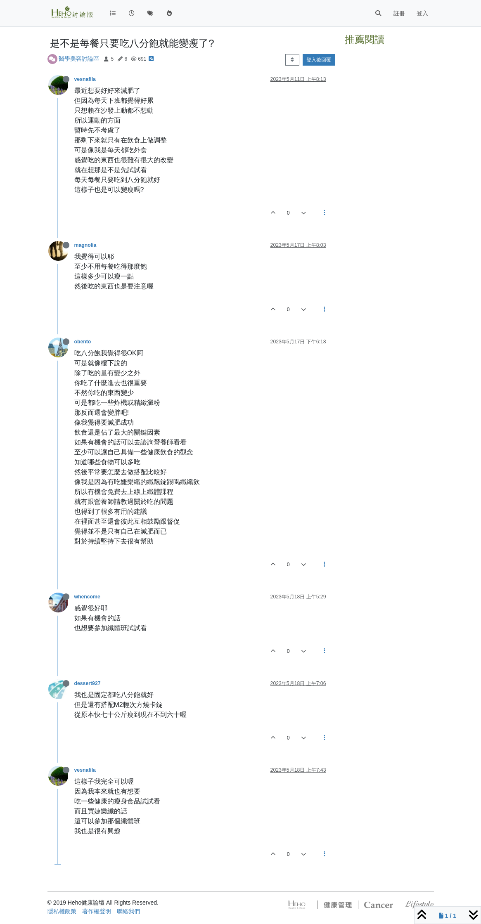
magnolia (85, 245)
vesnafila (85, 79)
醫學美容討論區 (79, 58)
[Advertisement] (389, 172)
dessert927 (87, 683)
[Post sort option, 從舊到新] (292, 60)
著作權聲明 (96, 911)
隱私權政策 (61, 911)
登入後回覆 (318, 60)
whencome (87, 597)
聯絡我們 (128, 911)
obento (82, 342)
